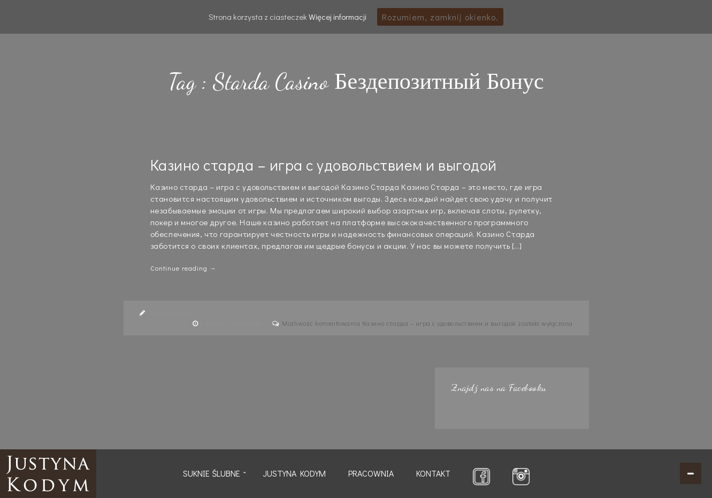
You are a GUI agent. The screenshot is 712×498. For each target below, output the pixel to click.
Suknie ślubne (211, 473)
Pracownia (371, 473)
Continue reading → (183, 268)
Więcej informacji (337, 16)
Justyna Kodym (294, 473)
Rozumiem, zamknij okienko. (440, 16)
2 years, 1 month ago (232, 323)
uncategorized (171, 312)
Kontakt (433, 473)
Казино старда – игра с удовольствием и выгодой (323, 164)
